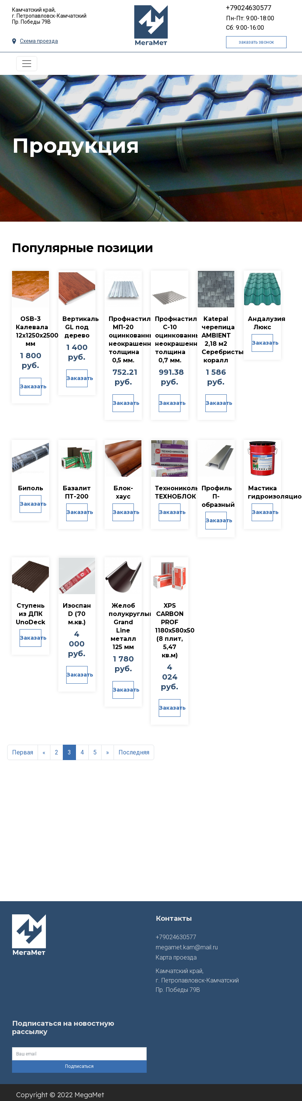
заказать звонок (256, 42)
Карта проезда (176, 952)
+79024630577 (248, 8)
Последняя (133, 747)
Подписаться (79, 1061)
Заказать (30, 386)
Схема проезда (35, 41)
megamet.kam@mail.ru (187, 942)
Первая (22, 747)
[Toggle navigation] (26, 63)
